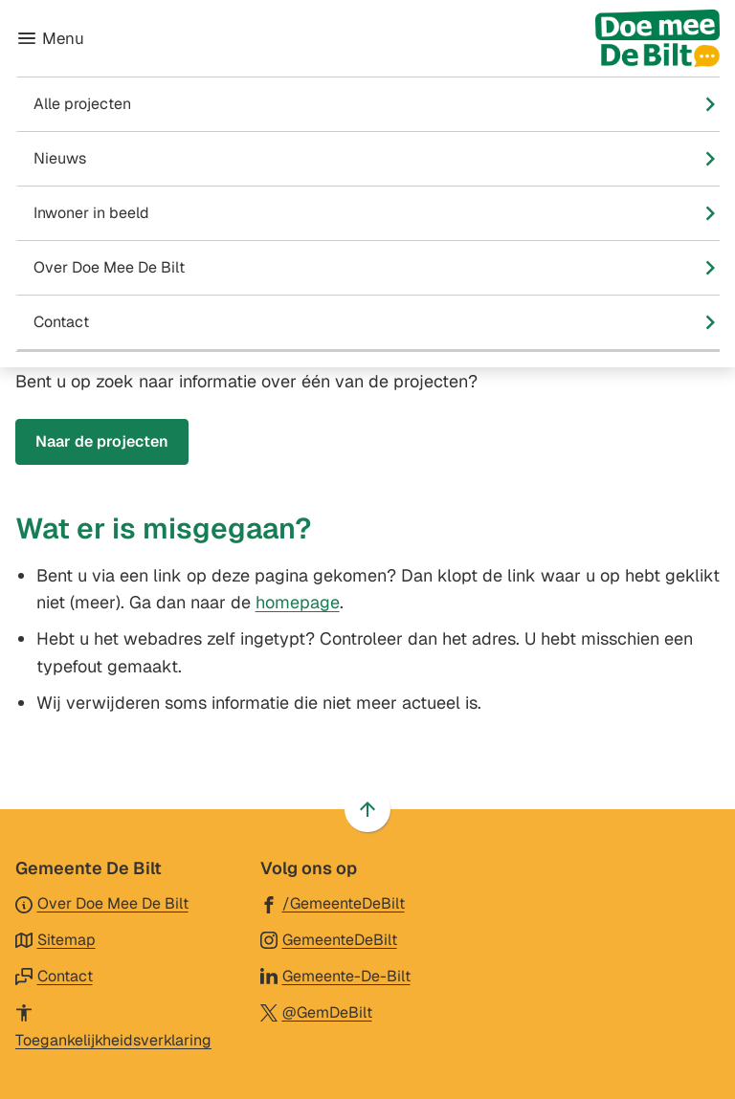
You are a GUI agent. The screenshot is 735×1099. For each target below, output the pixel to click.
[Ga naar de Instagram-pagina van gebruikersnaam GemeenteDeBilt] (328, 939)
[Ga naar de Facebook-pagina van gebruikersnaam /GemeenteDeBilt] (332, 902)
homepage (298, 602)
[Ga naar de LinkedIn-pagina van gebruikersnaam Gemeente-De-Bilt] (335, 975)
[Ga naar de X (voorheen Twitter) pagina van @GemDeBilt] (316, 1011)
